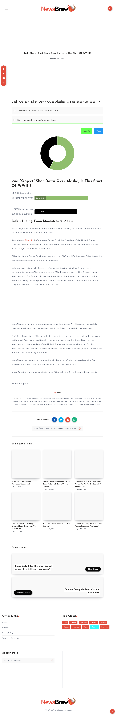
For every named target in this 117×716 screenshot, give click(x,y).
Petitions (104, 627)
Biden (29, 398)
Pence (29, 404)
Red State (50, 404)
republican (59, 404)
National (76, 627)
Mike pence (79, 401)
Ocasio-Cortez (95, 401)
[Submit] (52, 660)
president (41, 404)
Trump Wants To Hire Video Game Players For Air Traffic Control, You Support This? (88, 484)
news (87, 401)
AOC (24, 398)
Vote (98, 131)
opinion (18, 404)
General (103, 622)
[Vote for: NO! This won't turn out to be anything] (57, 120)
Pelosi (23, 404)
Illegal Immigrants (36, 401)
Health (66, 627)
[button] (59, 110)
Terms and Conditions (10, 638)
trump (97, 404)
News (85, 627)
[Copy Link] (57, 428)
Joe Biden (56, 401)
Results (86, 131)
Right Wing (78, 404)
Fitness (93, 622)
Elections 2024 (88, 398)
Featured (83, 622)
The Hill (29, 240)
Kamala (64, 401)
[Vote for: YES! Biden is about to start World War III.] (57, 110)
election (78, 398)
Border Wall (46, 398)
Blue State (36, 398)
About (4, 622)
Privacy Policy (7, 633)
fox (96, 398)
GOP (20, 401)
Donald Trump (69, 398)
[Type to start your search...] (28, 660)
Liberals (71, 401)
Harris (25, 401)
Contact (5, 628)
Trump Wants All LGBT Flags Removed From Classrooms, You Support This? (24, 526)
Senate (86, 404)
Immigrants (48, 401)
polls (35, 404)
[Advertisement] (58, 32)
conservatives (57, 398)
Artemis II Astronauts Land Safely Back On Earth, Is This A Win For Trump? (56, 484)
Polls (59, 393)
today (92, 404)
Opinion (94, 627)
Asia (65, 622)
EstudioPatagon (66, 710)
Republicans (68, 404)
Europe (73, 622)
